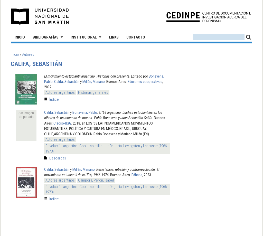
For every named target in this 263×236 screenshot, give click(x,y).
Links (114, 37)
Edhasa (137, 175)
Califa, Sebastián (66, 81)
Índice (54, 99)
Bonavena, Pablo (84, 112)
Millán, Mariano (93, 81)
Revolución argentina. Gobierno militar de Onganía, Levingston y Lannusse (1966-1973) (106, 149)
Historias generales (93, 92)
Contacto (135, 37)
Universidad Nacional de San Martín (40, 16)
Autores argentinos (60, 92)
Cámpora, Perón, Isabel (96, 180)
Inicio (20, 37)
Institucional (84, 37)
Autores (28, 54)
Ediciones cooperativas (145, 81)
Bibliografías (46, 37)
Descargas (57, 158)
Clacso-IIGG (62, 123)
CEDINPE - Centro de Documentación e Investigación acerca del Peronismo (208, 16)
